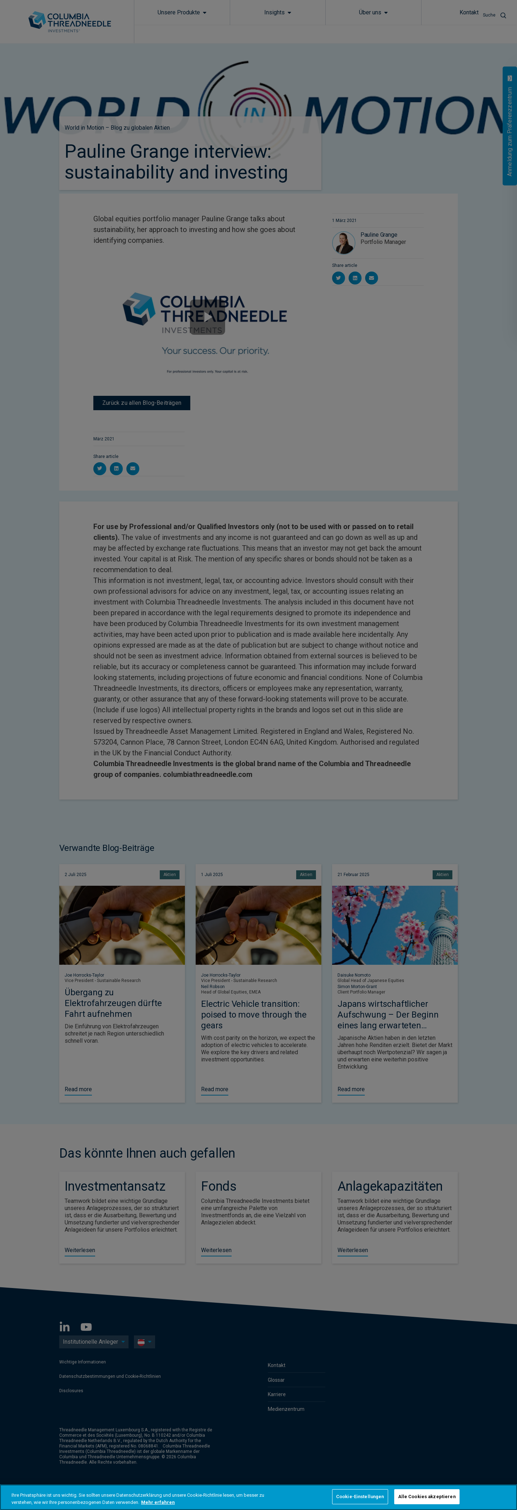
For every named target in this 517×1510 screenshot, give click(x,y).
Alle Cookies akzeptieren (427, 1496)
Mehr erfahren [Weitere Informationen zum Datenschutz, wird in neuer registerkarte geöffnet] (158, 1502)
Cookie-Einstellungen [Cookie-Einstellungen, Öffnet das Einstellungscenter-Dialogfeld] (360, 1496)
